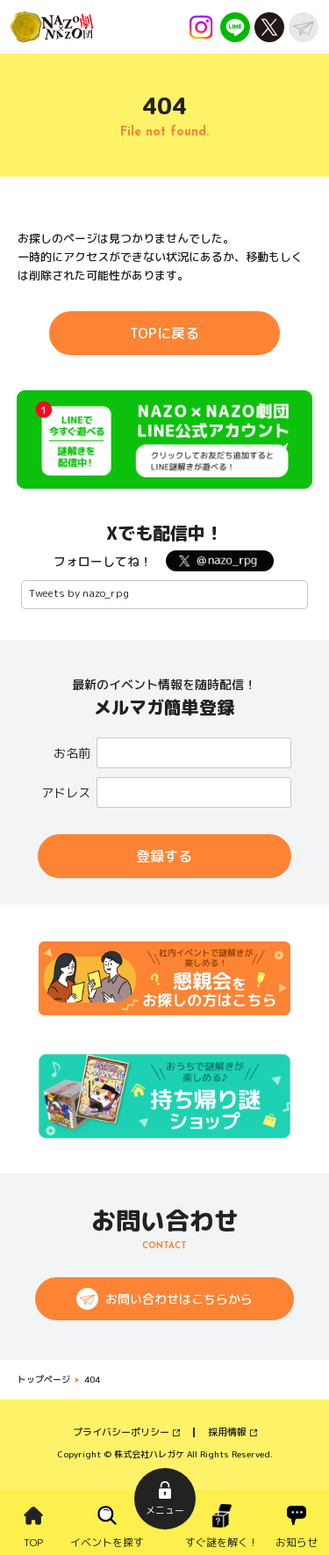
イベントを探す (107, 1542)
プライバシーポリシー (121, 1432)
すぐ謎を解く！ (222, 1542)
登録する (164, 856)
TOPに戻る (164, 333)
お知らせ (296, 1542)
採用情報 (227, 1432)
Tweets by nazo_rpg (79, 592)
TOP (33, 1542)
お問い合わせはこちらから (179, 1298)
